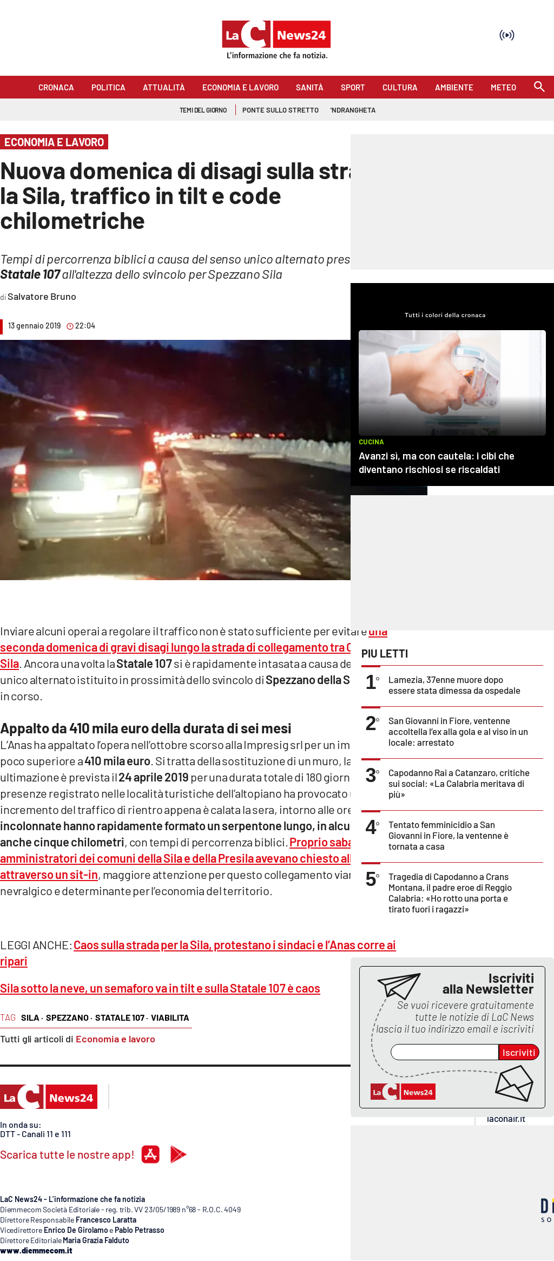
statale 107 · (121, 1017)
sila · (32, 1017)
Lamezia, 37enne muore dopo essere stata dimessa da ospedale (454, 684)
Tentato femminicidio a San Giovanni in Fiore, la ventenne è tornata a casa (448, 835)
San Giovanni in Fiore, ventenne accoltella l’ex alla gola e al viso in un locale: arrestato (458, 731)
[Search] (539, 87)
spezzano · (69, 1017)
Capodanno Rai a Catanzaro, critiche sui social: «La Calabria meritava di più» (459, 783)
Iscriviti (519, 1052)
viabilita (170, 1017)
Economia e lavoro (115, 1039)
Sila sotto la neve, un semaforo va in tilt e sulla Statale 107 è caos (160, 988)
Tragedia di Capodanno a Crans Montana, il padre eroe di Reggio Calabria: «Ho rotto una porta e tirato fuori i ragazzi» (450, 892)
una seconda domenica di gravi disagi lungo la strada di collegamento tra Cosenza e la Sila (204, 646)
